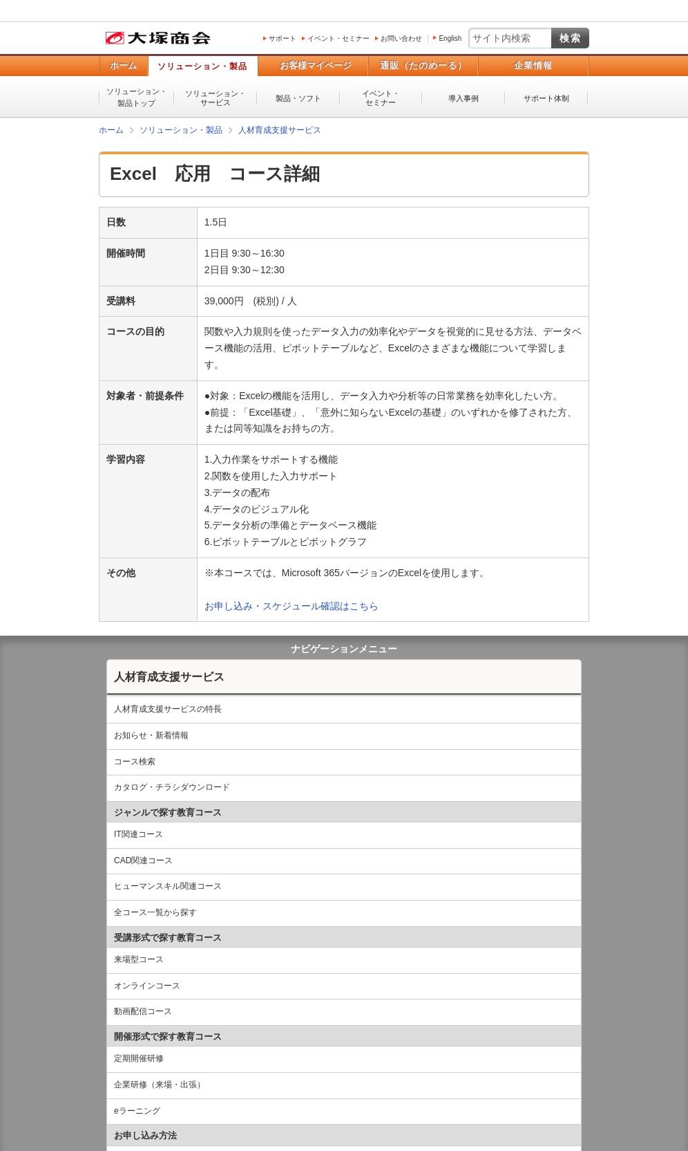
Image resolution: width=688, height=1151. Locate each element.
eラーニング (137, 1111)
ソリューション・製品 (202, 66)
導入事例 (463, 98)
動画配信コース (143, 1011)
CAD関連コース (143, 860)
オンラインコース (147, 986)
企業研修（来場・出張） (159, 1084)
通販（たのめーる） (423, 65)
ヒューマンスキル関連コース (168, 886)
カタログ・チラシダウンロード (172, 787)
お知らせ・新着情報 (151, 735)
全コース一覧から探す (155, 912)
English (450, 38)
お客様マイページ (316, 65)
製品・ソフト (298, 98)
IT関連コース (138, 834)
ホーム (123, 65)
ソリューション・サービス (215, 98)
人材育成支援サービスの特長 (168, 709)
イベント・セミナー (338, 38)
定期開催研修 (139, 1058)
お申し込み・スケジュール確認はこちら (291, 605)
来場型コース (139, 959)
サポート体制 (546, 98)
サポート (282, 38)
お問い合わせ (401, 38)
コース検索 (134, 761)
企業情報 (533, 65)
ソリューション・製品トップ (136, 97)
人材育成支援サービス (169, 677)
